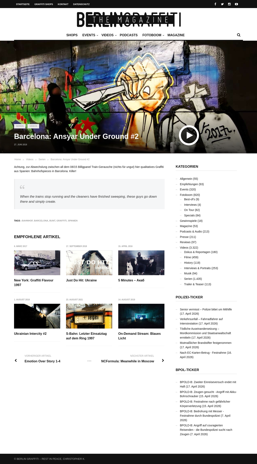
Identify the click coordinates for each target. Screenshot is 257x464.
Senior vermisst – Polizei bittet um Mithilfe (206, 309)
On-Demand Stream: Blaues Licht (139, 336)
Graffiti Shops (44, 4)
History (188, 262)
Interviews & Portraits (197, 268)
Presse (184, 237)
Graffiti (61, 220)
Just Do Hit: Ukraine (81, 280)
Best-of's (189, 199)
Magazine (176, 35)
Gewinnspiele (188, 220)
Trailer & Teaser (194, 284)
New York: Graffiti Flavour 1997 (33, 282)
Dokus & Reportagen (197, 252)
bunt (52, 220)
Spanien (73, 220)
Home (17, 159)
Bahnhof (27, 220)
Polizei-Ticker (189, 297)
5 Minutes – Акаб (131, 280)
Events (89, 35)
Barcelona (41, 220)
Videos (108, 35)
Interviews (190, 204)
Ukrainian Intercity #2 (30, 333)
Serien (19, 126)
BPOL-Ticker (187, 370)
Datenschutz (81, 4)
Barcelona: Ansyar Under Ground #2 (70, 159)
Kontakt (63, 4)
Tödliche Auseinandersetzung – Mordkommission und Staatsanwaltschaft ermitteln (205, 333)
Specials (189, 215)
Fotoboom (152, 35)
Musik (188, 273)
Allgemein (186, 178)
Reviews (185, 242)
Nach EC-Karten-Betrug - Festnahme (203, 352)
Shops (72, 35)
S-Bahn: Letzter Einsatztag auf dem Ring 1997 (86, 336)
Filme (187, 257)
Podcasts (129, 35)
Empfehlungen (189, 184)
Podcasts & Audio (191, 231)
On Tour (189, 210)
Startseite (23, 4)
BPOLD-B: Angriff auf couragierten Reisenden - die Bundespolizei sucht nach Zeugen (206, 430)
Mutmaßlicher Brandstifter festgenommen (206, 342)
